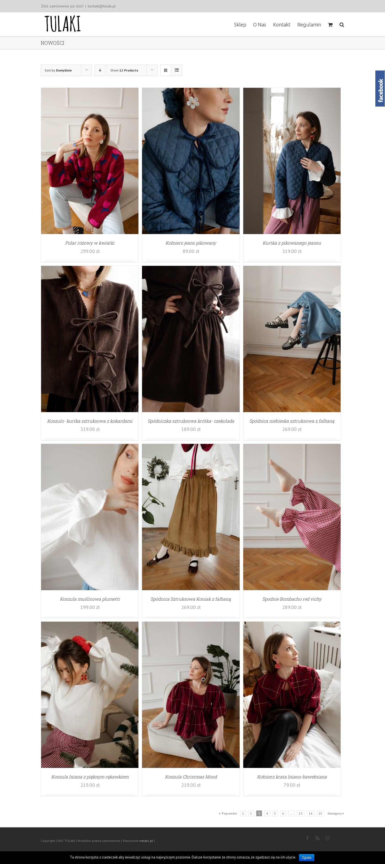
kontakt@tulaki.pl (102, 6)
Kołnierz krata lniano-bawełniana (292, 777)
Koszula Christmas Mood (191, 777)
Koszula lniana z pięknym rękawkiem (90, 777)
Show (124, 70)
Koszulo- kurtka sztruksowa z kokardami (89, 421)
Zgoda (306, 858)
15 (320, 813)
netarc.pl (146, 841)
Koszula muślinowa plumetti (90, 599)
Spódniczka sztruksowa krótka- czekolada (191, 421)
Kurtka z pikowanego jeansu (292, 243)
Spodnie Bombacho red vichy (291, 599)
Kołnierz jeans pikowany (190, 243)
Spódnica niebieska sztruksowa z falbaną (291, 421)
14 (310, 813)
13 (301, 813)
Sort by (58, 70)
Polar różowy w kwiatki (89, 243)
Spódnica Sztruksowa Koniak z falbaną (191, 599)
